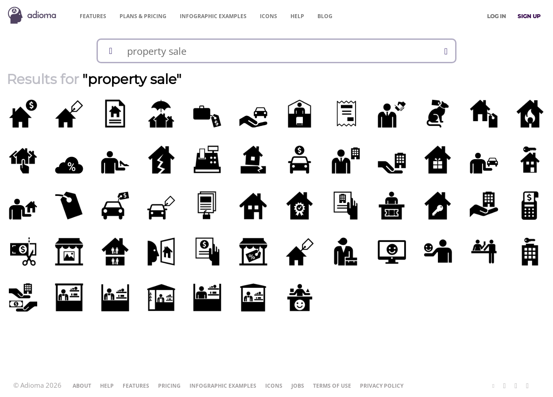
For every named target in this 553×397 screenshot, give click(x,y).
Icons (268, 16)
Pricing (143, 16)
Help (297, 16)
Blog (325, 16)
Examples (213, 16)
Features (93, 16)
